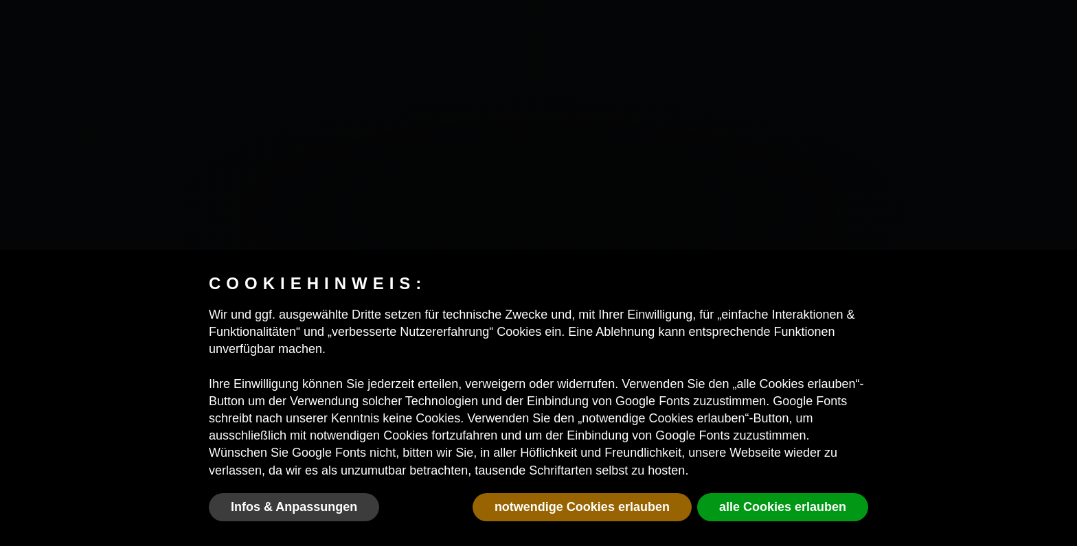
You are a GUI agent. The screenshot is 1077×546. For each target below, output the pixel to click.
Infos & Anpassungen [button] (294, 507)
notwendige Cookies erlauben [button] (582, 507)
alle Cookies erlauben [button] (782, 507)
